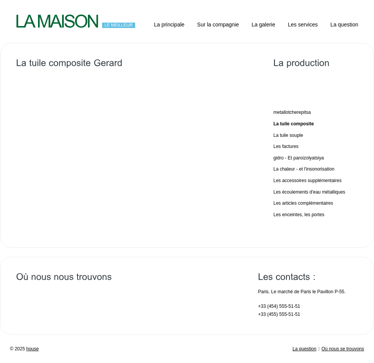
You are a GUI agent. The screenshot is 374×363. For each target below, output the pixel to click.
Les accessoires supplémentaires (307, 180)
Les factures (285, 146)
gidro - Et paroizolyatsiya (298, 158)
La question (344, 24)
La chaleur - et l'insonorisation (303, 169)
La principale (169, 24)
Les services (303, 24)
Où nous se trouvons (342, 349)
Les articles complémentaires (303, 203)
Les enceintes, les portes (298, 214)
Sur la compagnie (218, 24)
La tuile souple (288, 135)
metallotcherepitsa (292, 112)
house (32, 349)
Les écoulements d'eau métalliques (309, 192)
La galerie (263, 24)
